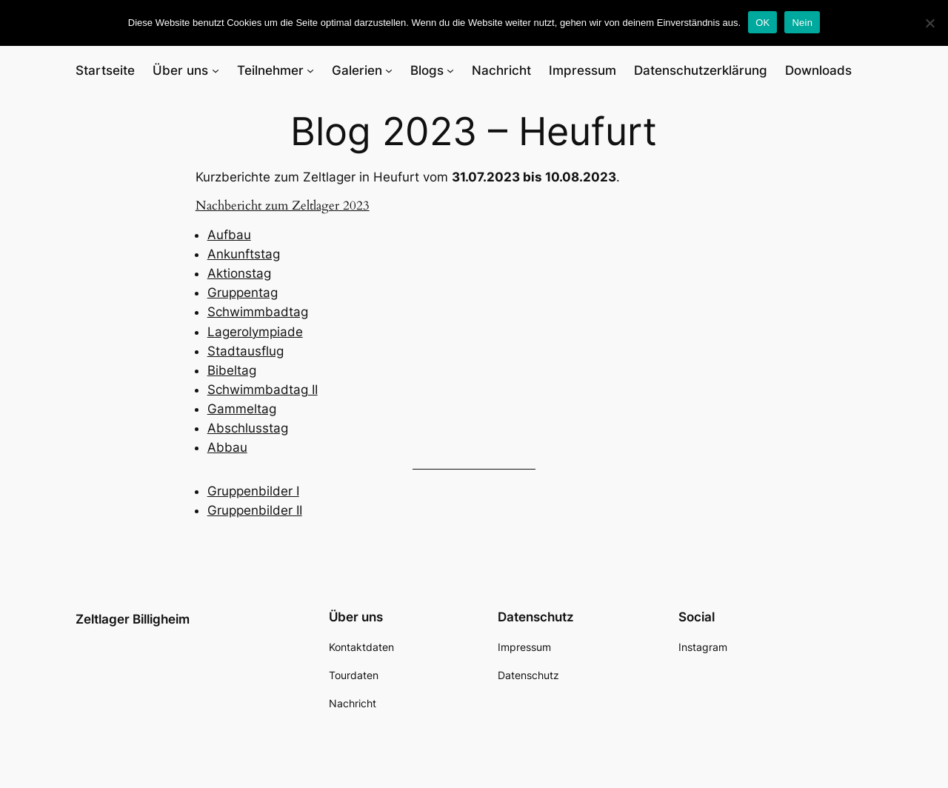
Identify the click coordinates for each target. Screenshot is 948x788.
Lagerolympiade (255, 331)
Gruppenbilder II (254, 510)
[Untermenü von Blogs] (450, 70)
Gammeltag (241, 408)
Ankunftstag (243, 254)
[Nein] (929, 23)
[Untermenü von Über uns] (215, 70)
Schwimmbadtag (257, 311)
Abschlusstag (247, 428)
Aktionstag (239, 273)
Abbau (227, 447)
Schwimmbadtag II (262, 389)
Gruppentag (242, 292)
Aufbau (229, 234)
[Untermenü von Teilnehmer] (310, 70)
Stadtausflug (245, 351)
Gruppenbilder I (253, 491)
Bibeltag (231, 370)
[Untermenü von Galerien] (389, 70)
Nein (802, 22)
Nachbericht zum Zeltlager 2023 (283, 205)
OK (762, 22)
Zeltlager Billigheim (133, 619)
